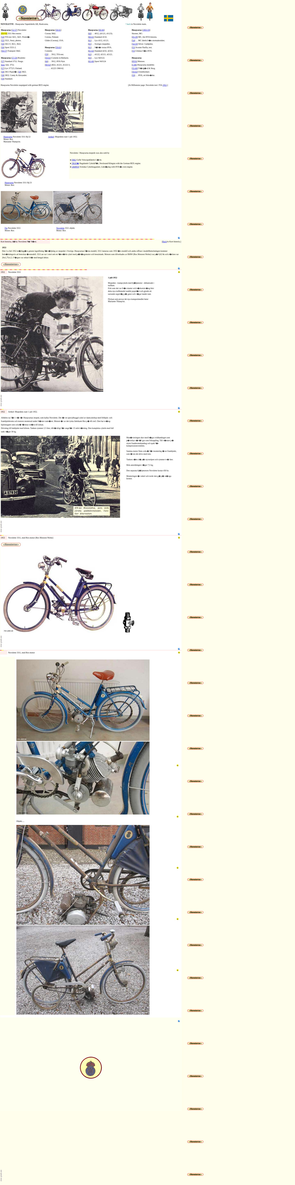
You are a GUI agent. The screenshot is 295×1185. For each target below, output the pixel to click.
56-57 (4, 51)
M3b (18, 819)
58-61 (58, 30)
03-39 (134, 37)
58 (3, 72)
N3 (1, 190)
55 (3, 40)
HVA (134, 61)
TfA (160, 85)
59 (3, 79)
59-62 (134, 72)
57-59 (14, 58)
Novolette (60, 228)
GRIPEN (75, 167)
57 (3, 61)
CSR (134, 65)
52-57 (14, 30)
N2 (1, 146)
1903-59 (146, 30)
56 (3, 47)
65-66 (91, 61)
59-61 (58, 47)
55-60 (134, 68)
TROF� (75, 163)
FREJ (74, 160)
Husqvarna (7, 137)
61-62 (91, 51)
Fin (6, 228)
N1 (1, 90)
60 (46, 61)
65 (90, 58)
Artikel (51, 137)
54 (3, 37)
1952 (165, 85)
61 (90, 40)
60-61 (91, 37)
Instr (3, 65)
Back (164, 241)
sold (105, 153)
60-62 (47, 65)
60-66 (101, 30)
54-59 (134, 44)
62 (90, 54)
